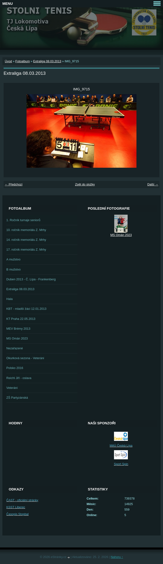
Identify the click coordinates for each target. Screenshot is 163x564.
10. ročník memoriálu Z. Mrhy (26, 230)
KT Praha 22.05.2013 (20, 319)
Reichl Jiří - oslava (19, 378)
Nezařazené (14, 348)
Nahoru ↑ (117, 557)
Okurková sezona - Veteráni (25, 358)
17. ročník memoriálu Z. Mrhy (26, 249)
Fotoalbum (22, 61)
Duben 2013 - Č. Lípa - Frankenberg (31, 279)
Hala (9, 299)
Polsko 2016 (14, 368)
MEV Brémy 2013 (18, 328)
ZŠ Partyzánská (17, 397)
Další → (152, 184)
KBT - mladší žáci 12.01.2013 (26, 309)
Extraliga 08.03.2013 (47, 61)
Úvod (8, 61)
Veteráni (12, 388)
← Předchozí (13, 184)
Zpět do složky (85, 184)
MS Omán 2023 (17, 338)
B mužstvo (13, 269)
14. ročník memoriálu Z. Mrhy (26, 240)
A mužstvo (13, 259)
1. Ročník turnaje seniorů (23, 220)
